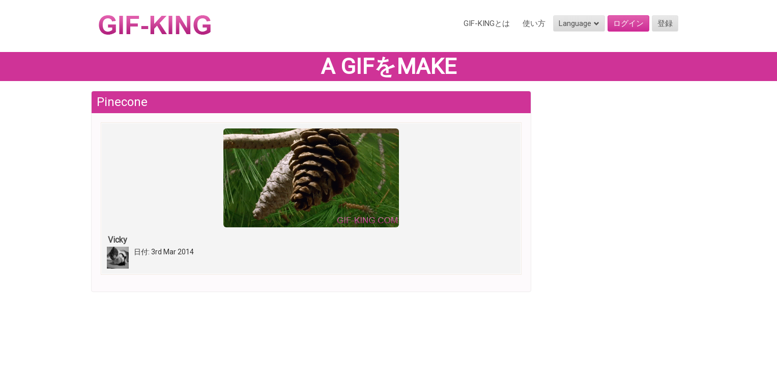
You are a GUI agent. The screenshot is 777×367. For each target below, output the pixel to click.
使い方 (534, 23)
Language (579, 23)
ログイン (628, 23)
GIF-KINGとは (487, 23)
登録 (665, 23)
